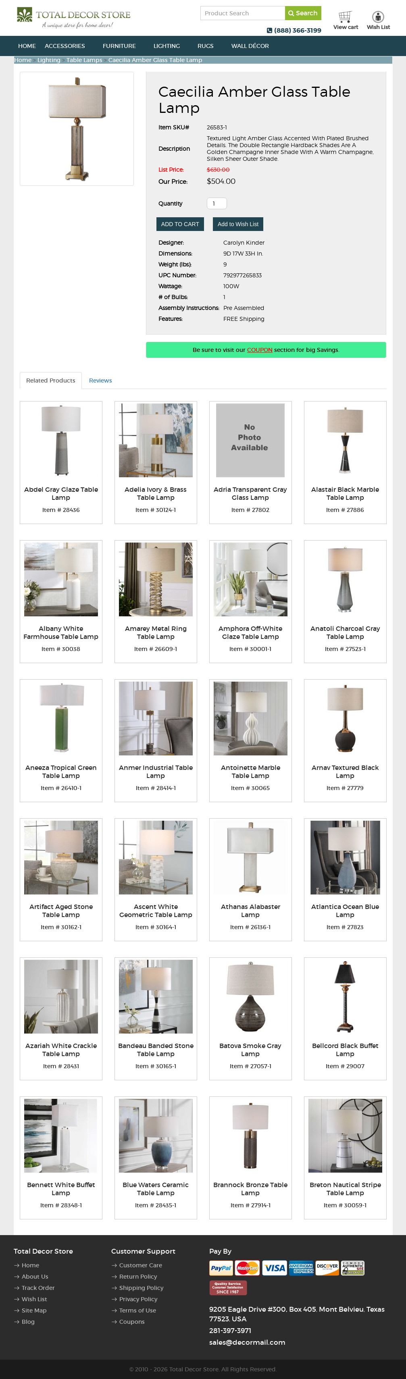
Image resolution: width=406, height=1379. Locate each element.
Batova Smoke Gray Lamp (250, 1050)
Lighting (171, 46)
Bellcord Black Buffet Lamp (345, 1050)
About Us (35, 1276)
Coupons (132, 1321)
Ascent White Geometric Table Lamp (155, 911)
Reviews (100, 380)
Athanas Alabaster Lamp (250, 911)
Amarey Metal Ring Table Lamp (156, 632)
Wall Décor (254, 46)
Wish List (34, 1299)
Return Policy (138, 1276)
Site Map (34, 1310)
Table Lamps (84, 60)
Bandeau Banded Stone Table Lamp (156, 1050)
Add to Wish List (238, 224)
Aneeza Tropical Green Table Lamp (61, 771)
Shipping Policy (141, 1288)
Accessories (69, 46)
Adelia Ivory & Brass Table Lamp (156, 493)
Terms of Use (137, 1310)
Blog (28, 1321)
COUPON (260, 350)
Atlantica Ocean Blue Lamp (345, 911)
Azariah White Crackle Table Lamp (61, 1050)
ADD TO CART (180, 224)
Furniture (124, 46)
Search (303, 13)
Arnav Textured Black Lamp (345, 771)
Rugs (210, 46)
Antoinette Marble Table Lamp (250, 771)
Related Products (50, 380)
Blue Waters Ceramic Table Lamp (156, 1189)
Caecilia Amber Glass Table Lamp (155, 60)
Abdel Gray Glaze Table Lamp (61, 493)
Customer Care (140, 1265)
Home (27, 46)
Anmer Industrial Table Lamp (156, 771)
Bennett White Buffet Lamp (61, 1189)
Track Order (38, 1288)
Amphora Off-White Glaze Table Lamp (250, 632)
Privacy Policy (138, 1299)
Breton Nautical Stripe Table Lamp (345, 1189)
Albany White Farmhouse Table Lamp (60, 632)
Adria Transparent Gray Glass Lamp (250, 493)
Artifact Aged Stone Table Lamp (61, 911)
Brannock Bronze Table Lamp (250, 1189)
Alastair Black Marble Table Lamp (345, 493)
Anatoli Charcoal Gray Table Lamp (345, 632)
